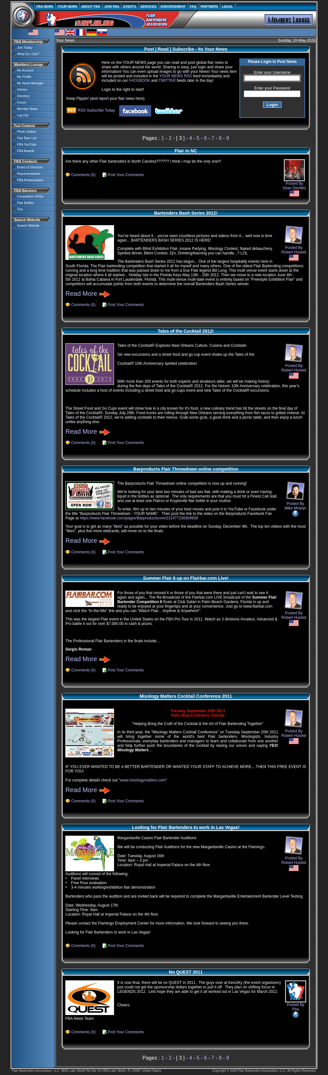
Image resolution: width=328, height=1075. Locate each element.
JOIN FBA (111, 6)
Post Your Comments (126, 175)
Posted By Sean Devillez (294, 178)
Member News (27, 109)
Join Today (24, 47)
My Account (25, 70)
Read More (87, 293)
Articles (22, 89)
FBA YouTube (27, 144)
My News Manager (30, 83)
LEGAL (227, 6)
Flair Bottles (25, 203)
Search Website (28, 225)
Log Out (23, 115)
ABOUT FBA (91, 6)
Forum (21, 102)
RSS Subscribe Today (90, 110)
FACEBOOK (139, 80)
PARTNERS (209, 6)
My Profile (24, 77)
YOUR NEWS (67, 6)
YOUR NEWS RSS (175, 76)
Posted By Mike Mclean (295, 507)
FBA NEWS (45, 6)
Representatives (28, 173)
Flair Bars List (27, 138)
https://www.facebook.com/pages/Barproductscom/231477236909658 (139, 518)
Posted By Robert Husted (293, 251)
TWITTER (167, 80)
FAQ (193, 6)
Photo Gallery (27, 131)
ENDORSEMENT (173, 6)
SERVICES (149, 6)
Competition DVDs (30, 196)
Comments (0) (83, 175)
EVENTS (129, 6)
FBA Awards (25, 151)
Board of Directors (30, 167)
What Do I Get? (28, 54)
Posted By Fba (295, 999)
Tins (20, 209)
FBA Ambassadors (30, 180)
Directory (23, 96)
